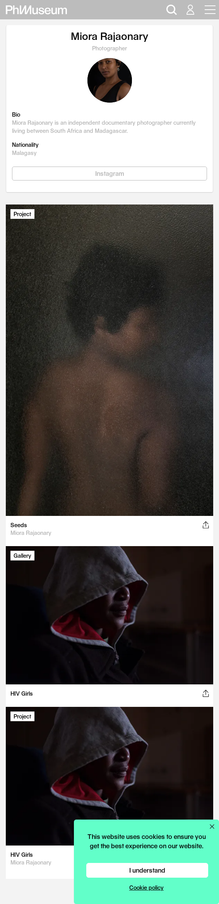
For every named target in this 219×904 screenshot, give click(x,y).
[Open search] (170, 9)
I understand (147, 870)
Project (22, 214)
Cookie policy (146, 887)
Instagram (109, 173)
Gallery (22, 555)
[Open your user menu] (190, 9)
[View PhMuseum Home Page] (36, 9)
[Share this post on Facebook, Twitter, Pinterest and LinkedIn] (206, 524)
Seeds (18, 525)
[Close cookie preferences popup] (212, 826)
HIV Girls (21, 693)
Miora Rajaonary (30, 532)
